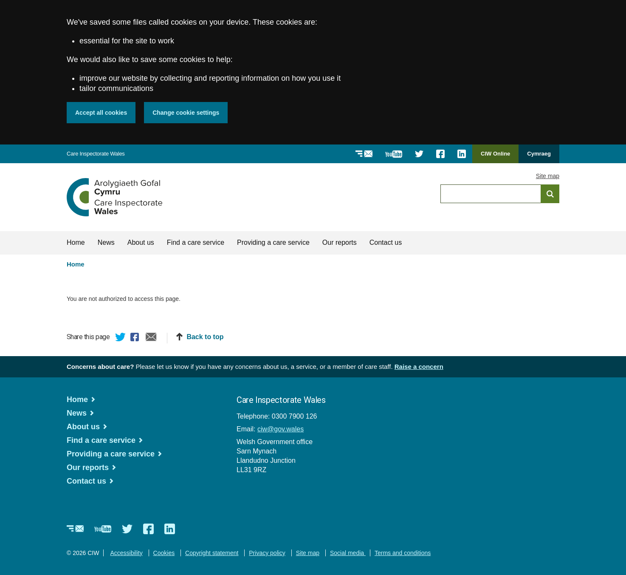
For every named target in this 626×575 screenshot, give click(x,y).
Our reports (339, 242)
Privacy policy (267, 553)
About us (140, 242)
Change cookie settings (185, 112)
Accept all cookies (101, 112)
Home (76, 242)
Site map (547, 176)
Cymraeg (539, 153)
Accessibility (126, 553)
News (106, 242)
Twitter (120, 338)
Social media (348, 553)
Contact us (385, 242)
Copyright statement (211, 553)
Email (151, 338)
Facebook (135, 338)
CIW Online (495, 156)
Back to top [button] (204, 336)
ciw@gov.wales (280, 429)
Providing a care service (273, 242)
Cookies (164, 553)
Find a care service (195, 242)
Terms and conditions (403, 553)
